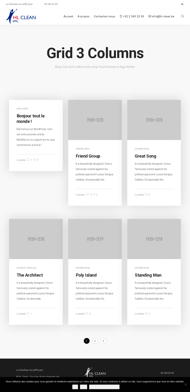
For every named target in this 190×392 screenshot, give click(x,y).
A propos (84, 16)
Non (83, 386)
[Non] (185, 384)
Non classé (22, 109)
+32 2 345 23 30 (132, 16)
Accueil (68, 16)
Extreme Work (142, 149)
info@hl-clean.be (161, 16)
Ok (75, 386)
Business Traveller (26, 268)
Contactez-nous (104, 16)
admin (22, 160)
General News (83, 149)
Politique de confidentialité (104, 386)
